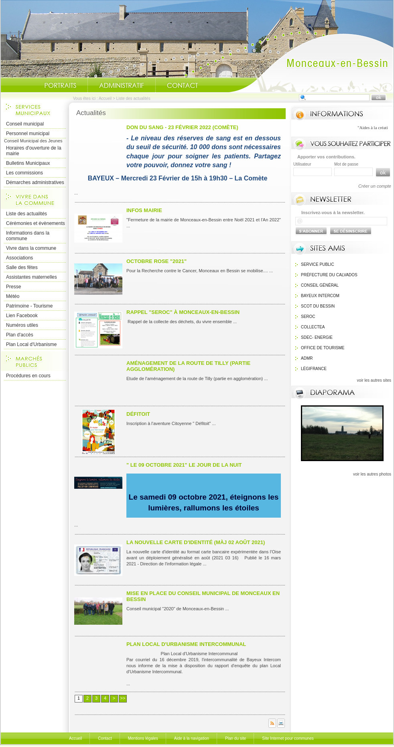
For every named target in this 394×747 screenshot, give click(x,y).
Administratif (121, 85)
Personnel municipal (27, 133)
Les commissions (24, 173)
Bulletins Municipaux (28, 163)
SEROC (308, 316)
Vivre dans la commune (31, 248)
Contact (182, 85)
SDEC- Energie (317, 337)
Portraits (60, 85)
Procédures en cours (28, 376)
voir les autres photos (372, 474)
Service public (317, 264)
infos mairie (144, 210)
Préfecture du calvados (329, 275)
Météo (12, 296)
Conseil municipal (25, 124)
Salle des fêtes (22, 267)
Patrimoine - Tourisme (29, 306)
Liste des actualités (26, 214)
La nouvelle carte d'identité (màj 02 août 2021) (195, 542)
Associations (19, 258)
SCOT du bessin (318, 306)
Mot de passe (346, 164)
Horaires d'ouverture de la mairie (33, 150)
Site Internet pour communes (287, 738)
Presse (13, 286)
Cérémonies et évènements (35, 223)
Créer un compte (374, 186)
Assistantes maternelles (31, 277)
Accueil (311, 62)
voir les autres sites (374, 380)
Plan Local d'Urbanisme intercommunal (186, 644)
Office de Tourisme (323, 348)
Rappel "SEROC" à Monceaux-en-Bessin (183, 312)
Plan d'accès (19, 335)
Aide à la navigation (191, 738)
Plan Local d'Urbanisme (31, 344)
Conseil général (320, 285)
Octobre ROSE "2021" (156, 261)
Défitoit (138, 414)
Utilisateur (302, 164)
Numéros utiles (22, 325)
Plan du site (235, 738)
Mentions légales (143, 738)
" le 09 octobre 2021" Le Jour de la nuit (184, 465)
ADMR (307, 358)
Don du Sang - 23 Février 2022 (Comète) (182, 127)
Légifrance (314, 368)
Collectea (313, 327)
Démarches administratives (35, 182)
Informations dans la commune (27, 235)
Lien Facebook (22, 315)
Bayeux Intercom (320, 296)
